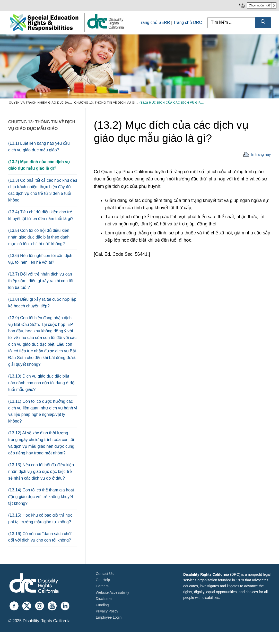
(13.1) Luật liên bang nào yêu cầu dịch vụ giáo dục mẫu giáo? (39, 146)
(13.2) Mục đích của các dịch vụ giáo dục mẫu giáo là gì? (39, 165)
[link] (105, 28)
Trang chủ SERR (154, 22)
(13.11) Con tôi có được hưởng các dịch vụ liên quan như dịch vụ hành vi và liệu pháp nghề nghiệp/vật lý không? (42, 411)
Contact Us (105, 574)
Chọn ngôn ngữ (259, 5)
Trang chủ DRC (187, 22)
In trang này (261, 154)
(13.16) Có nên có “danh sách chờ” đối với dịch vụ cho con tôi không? (40, 537)
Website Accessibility (112, 592)
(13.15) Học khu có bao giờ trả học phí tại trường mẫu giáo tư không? (40, 518)
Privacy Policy (107, 611)
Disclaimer (104, 599)
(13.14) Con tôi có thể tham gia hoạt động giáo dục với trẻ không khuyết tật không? (41, 497)
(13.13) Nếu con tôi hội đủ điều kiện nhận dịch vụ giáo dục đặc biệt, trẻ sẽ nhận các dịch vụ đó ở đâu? (41, 471)
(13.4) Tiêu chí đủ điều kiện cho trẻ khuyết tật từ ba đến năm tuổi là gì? (40, 215)
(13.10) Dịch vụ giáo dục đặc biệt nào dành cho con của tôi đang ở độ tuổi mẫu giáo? (41, 383)
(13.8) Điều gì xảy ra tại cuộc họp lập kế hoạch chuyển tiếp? (42, 302)
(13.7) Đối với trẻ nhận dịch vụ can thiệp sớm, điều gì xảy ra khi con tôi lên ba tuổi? (40, 281)
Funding (102, 605)
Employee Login (108, 617)
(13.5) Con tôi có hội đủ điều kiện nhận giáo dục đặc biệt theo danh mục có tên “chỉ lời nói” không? (38, 237)
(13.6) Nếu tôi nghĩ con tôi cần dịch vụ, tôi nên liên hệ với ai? (40, 258)
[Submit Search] (263, 22)
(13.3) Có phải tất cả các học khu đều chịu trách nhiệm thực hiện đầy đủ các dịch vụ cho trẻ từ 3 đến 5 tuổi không (42, 190)
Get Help (103, 580)
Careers (102, 586)
